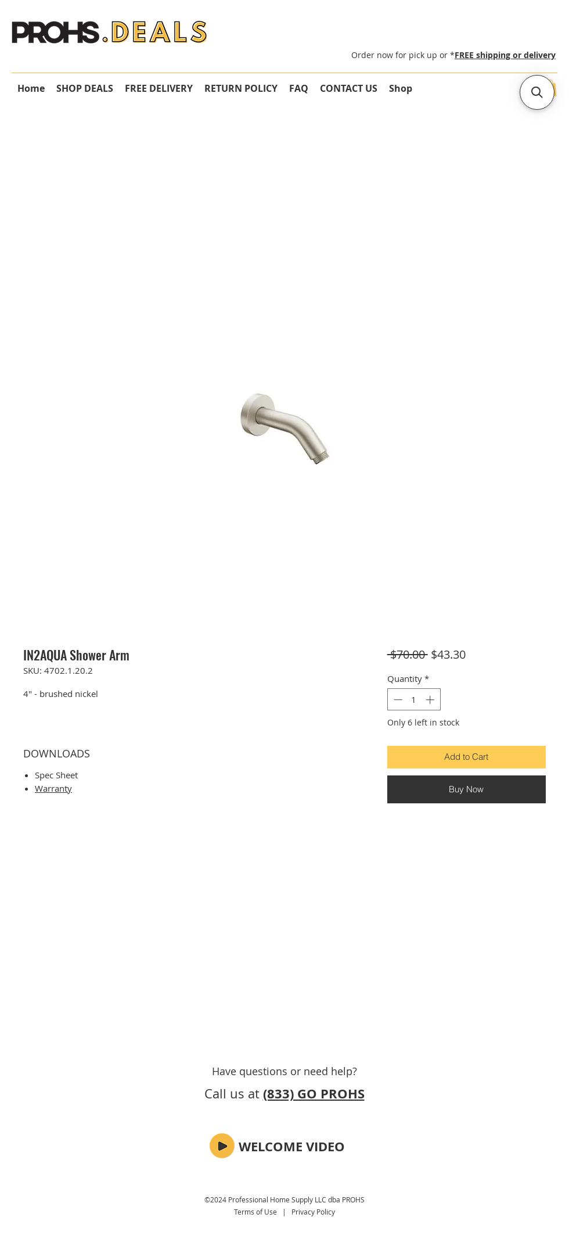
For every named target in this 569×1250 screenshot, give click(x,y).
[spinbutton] (413, 699)
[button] (222, 1146)
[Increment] (431, 699)
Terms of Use (255, 1211)
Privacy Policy (313, 1211)
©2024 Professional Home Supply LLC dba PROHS (284, 1199)
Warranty (53, 788)
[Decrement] (397, 699)
